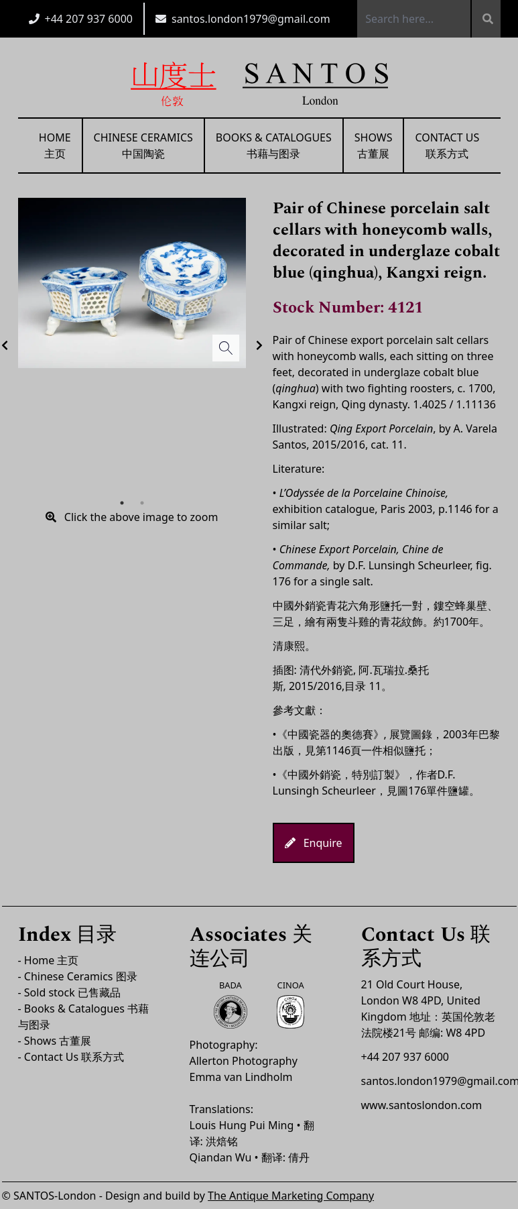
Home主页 (55, 145)
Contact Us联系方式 (447, 145)
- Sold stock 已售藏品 (69, 992)
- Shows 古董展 (55, 1040)
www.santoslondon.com (421, 1105)
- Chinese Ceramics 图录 (77, 976)
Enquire (313, 843)
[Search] (485, 19)
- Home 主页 (48, 960)
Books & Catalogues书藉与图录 (274, 145)
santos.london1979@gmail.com (251, 18)
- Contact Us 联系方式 (71, 1056)
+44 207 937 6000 (89, 18)
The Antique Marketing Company (291, 1195)
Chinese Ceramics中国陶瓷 (143, 145)
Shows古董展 (373, 145)
